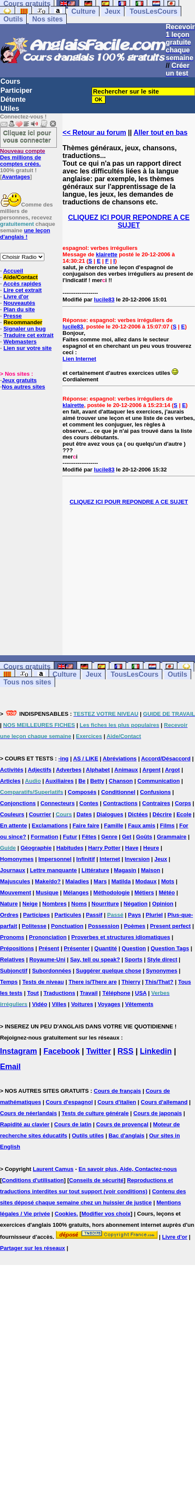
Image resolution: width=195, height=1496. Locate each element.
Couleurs (12, 814)
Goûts (144, 836)
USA (141, 993)
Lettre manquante (53, 870)
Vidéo (39, 1004)
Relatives (12, 959)
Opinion (162, 903)
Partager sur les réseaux (32, 1248)
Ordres (9, 915)
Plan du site (19, 309)
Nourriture (105, 903)
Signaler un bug (24, 328)
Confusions (155, 792)
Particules (68, 915)
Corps (183, 803)
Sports (133, 959)
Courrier (40, 814)
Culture (83, 11)
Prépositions (17, 948)
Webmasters (20, 341)
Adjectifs (40, 769)
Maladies (77, 881)
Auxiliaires (59, 781)
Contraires (156, 803)
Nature (9, 903)
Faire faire (85, 825)
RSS (125, 1051)
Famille (113, 825)
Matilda (121, 881)
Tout (33, 993)
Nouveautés (19, 303)
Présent (49, 948)
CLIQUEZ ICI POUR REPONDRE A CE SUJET (128, 221)
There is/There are (92, 982)
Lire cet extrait (22, 290)
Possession (103, 926)
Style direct (162, 959)
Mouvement (15, 892)
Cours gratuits (26, 666)
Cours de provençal (122, 1124)
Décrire (162, 814)
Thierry (130, 982)
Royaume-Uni (47, 959)
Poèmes (134, 926)
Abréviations (120, 758)
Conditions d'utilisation (33, 1180)
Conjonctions (18, 803)
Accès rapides (22, 283)
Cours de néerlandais (28, 1113)
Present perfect (170, 926)
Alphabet (98, 769)
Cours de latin (73, 1124)
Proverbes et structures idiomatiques (120, 937)
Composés (82, 792)
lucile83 (104, 299)
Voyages (109, 1004)
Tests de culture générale (95, 1113)
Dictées (138, 814)
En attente (13, 825)
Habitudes (70, 848)
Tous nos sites (27, 682)
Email (10, 1066)
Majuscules (15, 881)
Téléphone (116, 993)
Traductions (59, 993)
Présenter (77, 948)
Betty (97, 781)
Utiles (9, 108)
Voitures (82, 1004)
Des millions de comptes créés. (22, 157)
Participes (36, 915)
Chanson (121, 781)
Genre (109, 836)
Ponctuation (67, 926)
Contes (88, 803)
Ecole (184, 814)
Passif (94, 915)
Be (82, 781)
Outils (13, 19)
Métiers (144, 892)
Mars (100, 881)
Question (134, 948)
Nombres (54, 903)
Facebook (61, 1051)
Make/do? (48, 881)
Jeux (112, 11)
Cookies (66, 1213)
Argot (172, 769)
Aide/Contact (20, 277)
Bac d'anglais (126, 1135)
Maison (150, 870)
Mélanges (76, 892)
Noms (79, 903)
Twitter (98, 1051)
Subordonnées (51, 970)
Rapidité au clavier (25, 1124)
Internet (109, 859)
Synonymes (161, 970)
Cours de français (117, 1091)
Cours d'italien (116, 1102)
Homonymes (17, 859)
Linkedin (156, 1051)
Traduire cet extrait (28, 335)
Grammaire (171, 836)
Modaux (146, 881)
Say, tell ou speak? (95, 959)
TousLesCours (153, 11)
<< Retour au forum (94, 132)
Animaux (126, 769)
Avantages (16, 176)
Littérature (95, 870)
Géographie (36, 848)
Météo (167, 892)
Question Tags (170, 948)
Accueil (13, 271)
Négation (136, 903)
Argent (151, 769)
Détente (13, 99)
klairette (107, 254)
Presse (12, 316)
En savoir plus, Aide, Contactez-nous (127, 1169)
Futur (70, 836)
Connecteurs (57, 803)
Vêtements (139, 1004)
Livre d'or (16, 296)
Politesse (34, 926)
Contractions (120, 803)
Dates (84, 814)
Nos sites (47, 19)
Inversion (137, 859)
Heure (151, 848)
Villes (59, 1004)
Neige (29, 903)
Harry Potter (104, 848)
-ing (63, 758)
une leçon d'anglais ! (25, 233)
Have (132, 848)
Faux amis (141, 825)
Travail (89, 993)
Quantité (105, 948)
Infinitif (85, 859)
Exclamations (50, 825)
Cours (10, 81)
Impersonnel (54, 859)
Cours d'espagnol (69, 1102)
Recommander (22, 322)
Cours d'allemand (164, 1102)
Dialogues (109, 814)
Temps (9, 982)
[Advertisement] (128, 580)
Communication (158, 781)
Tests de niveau (43, 982)
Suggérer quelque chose (108, 970)
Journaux (12, 870)
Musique (47, 892)
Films (167, 825)
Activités (11, 769)
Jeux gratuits (19, 380)
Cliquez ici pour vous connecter (27, 136)
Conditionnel (118, 792)
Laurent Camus (53, 1169)
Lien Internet (79, 359)
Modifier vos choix (105, 1213)
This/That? (159, 982)
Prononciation (47, 937)
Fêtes (89, 836)
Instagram (18, 1051)
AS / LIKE (86, 758)
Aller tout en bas (160, 132)
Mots (167, 881)
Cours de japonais (157, 1113)
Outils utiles (88, 1135)
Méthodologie (111, 892)
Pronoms (12, 937)
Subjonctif (14, 970)
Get (126, 836)
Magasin (125, 870)
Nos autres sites (23, 386)
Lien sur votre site (27, 348)
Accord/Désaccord (166, 758)
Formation (45, 836)
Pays (134, 915)
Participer (16, 90)
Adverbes (68, 769)
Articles (10, 781)
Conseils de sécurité (96, 1180)
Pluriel (154, 915)
